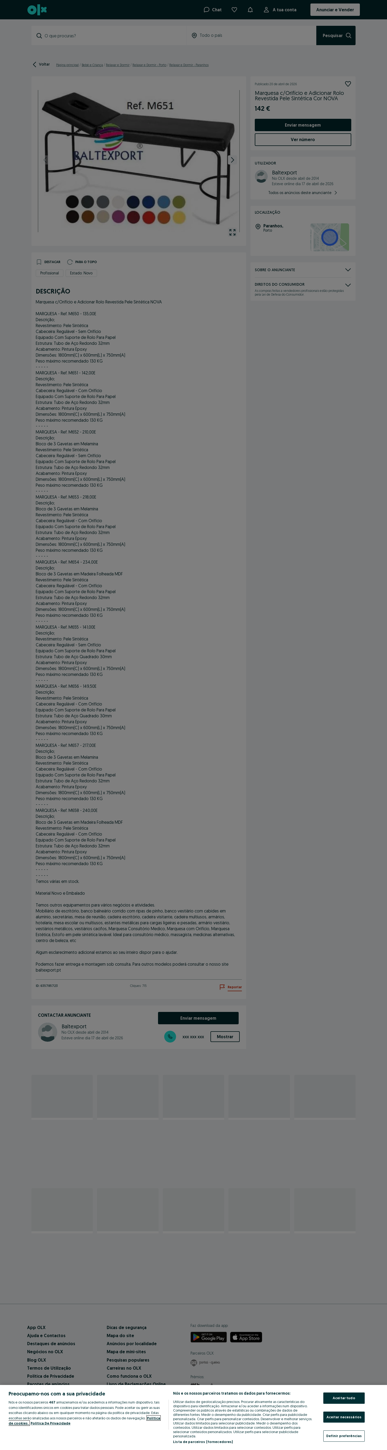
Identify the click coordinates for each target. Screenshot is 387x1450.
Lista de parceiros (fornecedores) (203, 1442)
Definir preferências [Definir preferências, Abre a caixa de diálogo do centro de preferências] (344, 1436)
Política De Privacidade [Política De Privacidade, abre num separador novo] (50, 1423)
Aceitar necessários (344, 1417)
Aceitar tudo (344, 1398)
